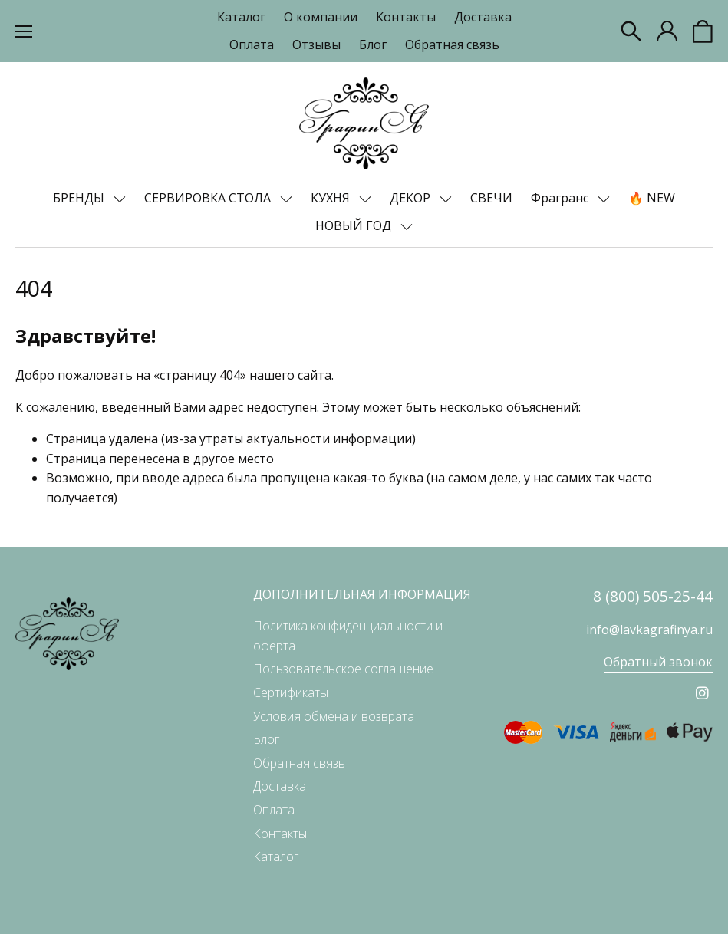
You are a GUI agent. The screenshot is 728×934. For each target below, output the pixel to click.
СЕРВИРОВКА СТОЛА (209, 197)
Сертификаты (290, 692)
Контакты (406, 16)
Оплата (251, 44)
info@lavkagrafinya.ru (649, 629)
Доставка (483, 16)
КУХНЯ (332, 197)
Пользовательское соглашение (343, 668)
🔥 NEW (651, 197)
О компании (320, 16)
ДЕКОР (411, 197)
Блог (373, 44)
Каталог (241, 16)
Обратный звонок (658, 661)
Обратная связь (452, 44)
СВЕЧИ (491, 197)
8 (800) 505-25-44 (653, 596)
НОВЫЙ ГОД (354, 225)
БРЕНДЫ (80, 197)
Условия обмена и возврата (333, 716)
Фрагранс (561, 197)
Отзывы (316, 44)
